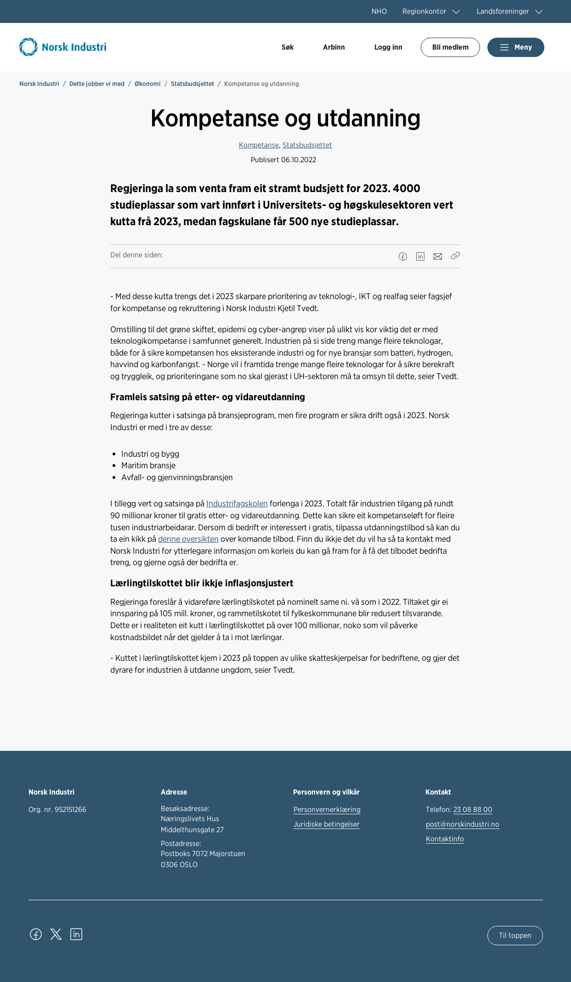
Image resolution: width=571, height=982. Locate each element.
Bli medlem (450, 47)
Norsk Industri (39, 83)
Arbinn (334, 47)
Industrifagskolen (237, 503)
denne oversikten (188, 539)
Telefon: (459, 809)
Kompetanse (259, 145)
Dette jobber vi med (96, 83)
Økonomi (148, 83)
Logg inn (388, 47)
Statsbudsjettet (192, 83)
